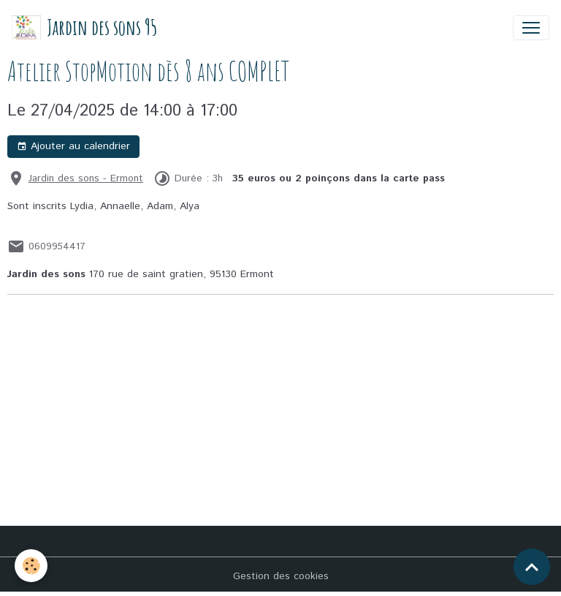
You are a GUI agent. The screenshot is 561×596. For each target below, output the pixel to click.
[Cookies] (31, 565)
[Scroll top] (532, 566)
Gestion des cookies (281, 576)
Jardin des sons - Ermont (85, 178)
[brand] (84, 27)
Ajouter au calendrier (73, 146)
